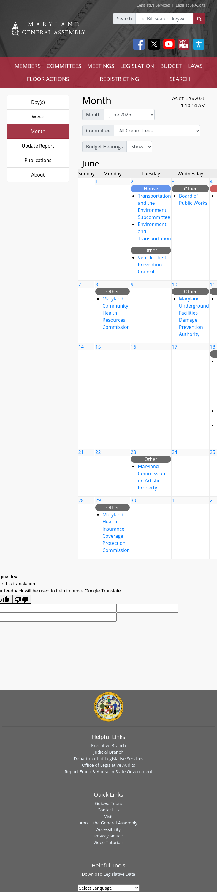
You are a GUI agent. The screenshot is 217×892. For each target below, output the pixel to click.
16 (133, 347)
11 (212, 284)
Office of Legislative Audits (108, 765)
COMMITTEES (64, 65)
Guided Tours (108, 803)
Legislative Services (153, 5)
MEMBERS (28, 65)
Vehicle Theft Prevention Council (152, 264)
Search (124, 18)
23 (133, 452)
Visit (108, 816)
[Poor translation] (21, 599)
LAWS (195, 65)
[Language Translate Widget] (109, 887)
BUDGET (171, 65)
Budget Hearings (104, 146)
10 (174, 284)
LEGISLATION (137, 65)
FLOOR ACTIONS (48, 78)
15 (98, 347)
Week (38, 116)
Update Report (38, 145)
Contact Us (108, 810)
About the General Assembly (108, 823)
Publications (37, 160)
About (38, 175)
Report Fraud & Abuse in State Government (108, 771)
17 (174, 347)
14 (81, 347)
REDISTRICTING (119, 78)
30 (133, 500)
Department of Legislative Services (108, 758)
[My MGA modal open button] (182, 44)
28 (81, 500)
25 (212, 452)
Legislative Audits (190, 5)
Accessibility (108, 829)
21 (81, 452)
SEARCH (180, 78)
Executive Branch (108, 745)
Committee (98, 130)
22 (98, 452)
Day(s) (38, 102)
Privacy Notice (108, 836)
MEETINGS (100, 65)
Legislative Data (119, 874)
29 (98, 500)
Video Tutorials (109, 842)
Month (38, 131)
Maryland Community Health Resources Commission (116, 312)
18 (212, 347)
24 (174, 452)
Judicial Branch (108, 752)
